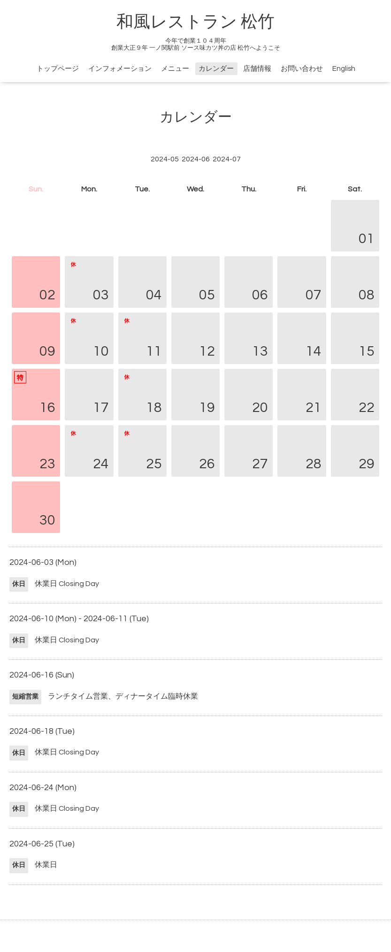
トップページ (58, 68)
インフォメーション (120, 68)
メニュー (175, 68)
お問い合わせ (302, 68)
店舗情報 (257, 68)
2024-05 (165, 159)
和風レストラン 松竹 (195, 22)
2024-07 (227, 159)
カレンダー (216, 68)
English (343, 68)
